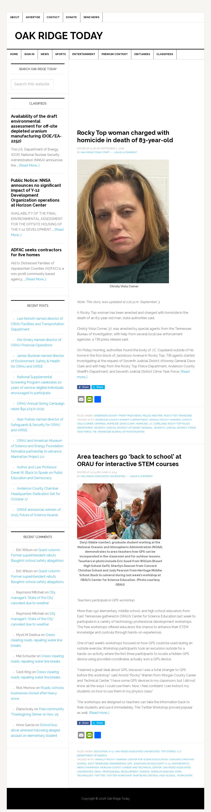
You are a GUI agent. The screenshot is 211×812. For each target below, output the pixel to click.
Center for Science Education (148, 771)
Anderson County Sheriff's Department (121, 424)
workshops (184, 787)
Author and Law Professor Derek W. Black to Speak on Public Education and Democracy (37, 477)
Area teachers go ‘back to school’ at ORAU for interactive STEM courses (136, 468)
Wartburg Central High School (154, 787)
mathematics (180, 775)
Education (101, 763)
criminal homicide (107, 428)
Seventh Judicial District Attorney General (123, 432)
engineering (118, 775)
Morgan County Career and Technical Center (131, 779)
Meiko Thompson (88, 779)
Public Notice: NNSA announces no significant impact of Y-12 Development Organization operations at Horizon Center (36, 197)
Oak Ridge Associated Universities (137, 763)
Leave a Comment (125, 157)
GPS (129, 775)
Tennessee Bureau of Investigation (121, 436)
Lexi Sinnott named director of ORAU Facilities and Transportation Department (37, 328)
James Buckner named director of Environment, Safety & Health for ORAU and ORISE (37, 365)
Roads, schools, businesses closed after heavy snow (37, 697)
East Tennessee (98, 775)
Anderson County (105, 420)
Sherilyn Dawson (162, 783)
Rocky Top (170, 420)
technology (85, 787)
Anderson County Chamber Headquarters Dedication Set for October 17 (35, 498)
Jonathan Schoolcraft (148, 775)
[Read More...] (29, 170)
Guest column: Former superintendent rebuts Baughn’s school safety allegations (37, 559)
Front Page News (130, 420)
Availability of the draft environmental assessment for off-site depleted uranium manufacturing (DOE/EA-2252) (36, 133)
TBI (94, 436)
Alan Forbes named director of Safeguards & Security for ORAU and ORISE (37, 429)
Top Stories (168, 763)
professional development (120, 783)
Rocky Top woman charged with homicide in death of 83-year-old (135, 140)
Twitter (99, 787)
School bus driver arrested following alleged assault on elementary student (35, 734)
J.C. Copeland (157, 428)
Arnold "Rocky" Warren (165, 424)
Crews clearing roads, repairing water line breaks (36, 644)
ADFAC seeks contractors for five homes (36, 257)
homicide (142, 428)
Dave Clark (127, 428)
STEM (178, 783)
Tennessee (185, 420)
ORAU (97, 783)
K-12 (111, 763)
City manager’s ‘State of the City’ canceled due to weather (33, 602)
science (144, 783)
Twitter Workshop (118, 787)
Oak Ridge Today (59, 38)
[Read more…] (99, 725)
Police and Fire (153, 420)
